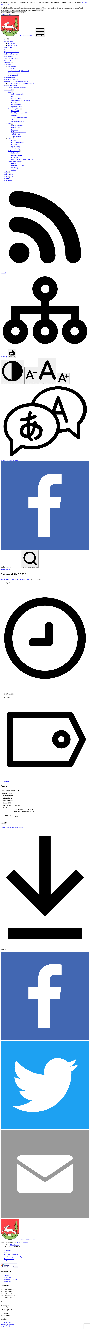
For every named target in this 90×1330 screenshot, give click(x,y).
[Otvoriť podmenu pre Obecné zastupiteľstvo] (21, 109)
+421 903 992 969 (6, 1322)
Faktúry (6, 781)
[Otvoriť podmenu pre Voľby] (12, 124)
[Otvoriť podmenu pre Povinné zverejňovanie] (21, 161)
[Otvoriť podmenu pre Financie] (13, 138)
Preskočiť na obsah (6, 14)
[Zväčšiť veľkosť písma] (63, 378)
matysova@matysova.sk (7, 1324)
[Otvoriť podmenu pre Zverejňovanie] (13, 90)
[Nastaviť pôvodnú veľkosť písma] (47, 371)
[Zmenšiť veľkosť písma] (31, 375)
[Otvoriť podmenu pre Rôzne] (12, 92)
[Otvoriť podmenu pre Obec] (8, 39)
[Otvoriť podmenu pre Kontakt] (9, 178)
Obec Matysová (14, 1245)
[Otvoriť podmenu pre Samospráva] (11, 62)
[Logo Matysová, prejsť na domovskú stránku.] (18, 36)
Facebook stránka (6, 1327)
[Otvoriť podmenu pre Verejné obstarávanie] (20, 151)
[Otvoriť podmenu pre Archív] (8, 172)
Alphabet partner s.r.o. (22, 1242)
